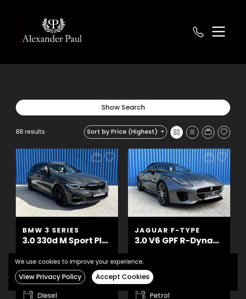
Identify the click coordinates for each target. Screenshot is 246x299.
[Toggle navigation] (218, 31)
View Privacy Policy (50, 277)
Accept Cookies (123, 277)
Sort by (123, 131)
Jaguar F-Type (167, 230)
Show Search (123, 107)
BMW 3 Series (50, 230)
